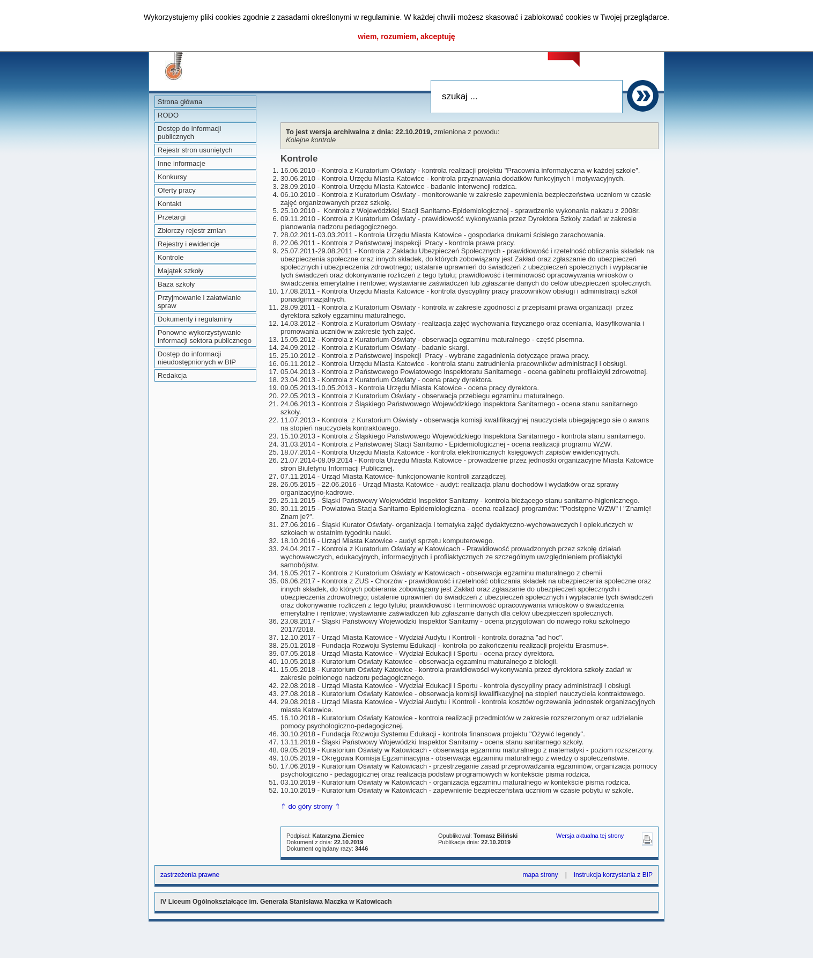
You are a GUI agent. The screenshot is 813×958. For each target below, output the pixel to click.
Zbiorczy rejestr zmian (192, 230)
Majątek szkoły (180, 271)
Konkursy (172, 177)
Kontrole (170, 257)
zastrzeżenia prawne (189, 875)
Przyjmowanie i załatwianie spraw (199, 302)
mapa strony (540, 875)
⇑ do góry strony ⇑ (310, 806)
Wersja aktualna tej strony (590, 835)
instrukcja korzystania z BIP (613, 875)
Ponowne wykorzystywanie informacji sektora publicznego (205, 336)
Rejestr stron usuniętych (195, 150)
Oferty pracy (177, 190)
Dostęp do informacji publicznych (189, 133)
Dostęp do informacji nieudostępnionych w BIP (197, 358)
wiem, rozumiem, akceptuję (406, 36)
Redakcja (172, 375)
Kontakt (169, 204)
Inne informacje (181, 163)
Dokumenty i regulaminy (195, 319)
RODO (168, 115)
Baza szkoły (176, 284)
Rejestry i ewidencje (189, 244)
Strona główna (180, 102)
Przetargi (172, 217)
